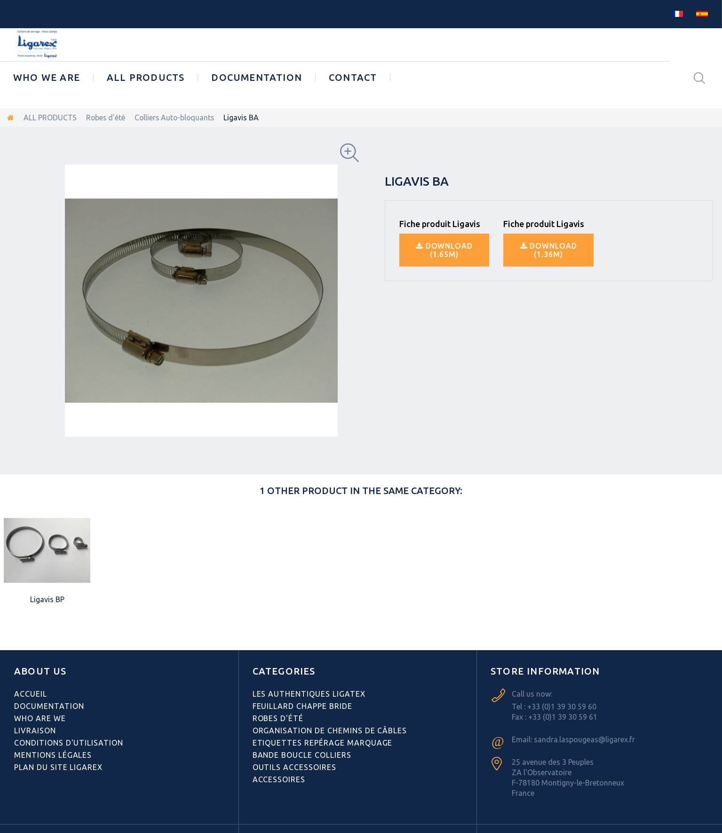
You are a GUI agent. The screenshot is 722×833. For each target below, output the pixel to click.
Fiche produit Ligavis (439, 223)
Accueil (30, 694)
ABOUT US (40, 671)
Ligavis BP (47, 599)
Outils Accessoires (294, 767)
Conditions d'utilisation (68, 743)
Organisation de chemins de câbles (330, 730)
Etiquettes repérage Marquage (323, 743)
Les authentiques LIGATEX (309, 694)
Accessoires (279, 779)
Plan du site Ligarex (58, 767)
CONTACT (353, 77)
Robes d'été (107, 117)
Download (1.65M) (444, 249)
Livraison (35, 730)
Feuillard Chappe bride (302, 706)
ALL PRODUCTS (145, 77)
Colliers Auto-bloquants (177, 117)
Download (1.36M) (548, 249)
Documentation (256, 77)
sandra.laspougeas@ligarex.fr (584, 739)
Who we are (46, 77)
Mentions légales (53, 755)
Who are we (40, 718)
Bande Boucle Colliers (302, 755)
